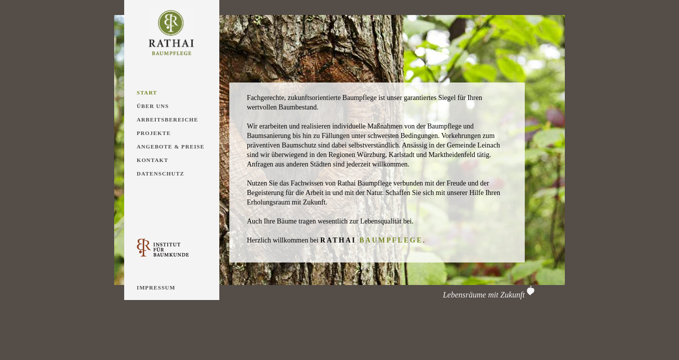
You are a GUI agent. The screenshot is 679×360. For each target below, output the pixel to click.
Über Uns (153, 106)
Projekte (154, 133)
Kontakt (152, 160)
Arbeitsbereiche (167, 119)
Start (147, 93)
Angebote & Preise (170, 147)
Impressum (156, 287)
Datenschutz (160, 173)
